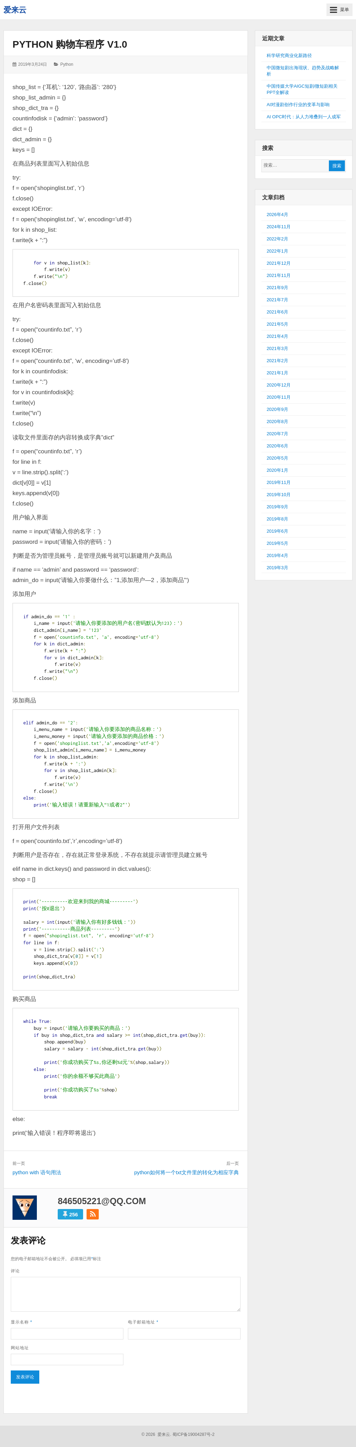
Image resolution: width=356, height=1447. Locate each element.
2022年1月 (277, 251)
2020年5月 (277, 458)
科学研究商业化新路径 (289, 55)
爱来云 (14, 10)
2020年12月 (279, 385)
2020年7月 (277, 433)
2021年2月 (277, 360)
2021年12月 (279, 263)
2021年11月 (279, 275)
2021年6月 (277, 312)
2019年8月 (277, 519)
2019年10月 (279, 494)
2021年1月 (277, 372)
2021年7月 (277, 299)
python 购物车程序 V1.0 (70, 44)
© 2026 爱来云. (156, 1434)
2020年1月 (277, 470)
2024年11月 (279, 226)
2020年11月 (279, 397)
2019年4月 (277, 555)
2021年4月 (277, 336)
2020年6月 (277, 445)
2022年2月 (277, 238)
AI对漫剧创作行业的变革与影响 (298, 104)
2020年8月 (277, 421)
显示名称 (21, 1322)
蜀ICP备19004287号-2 (193, 1434)
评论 (15, 1271)
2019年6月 (277, 531)
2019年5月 (277, 543)
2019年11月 (279, 482)
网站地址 (20, 1347)
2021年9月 (277, 287)
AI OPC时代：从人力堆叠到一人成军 (304, 116)
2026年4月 (277, 214)
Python (66, 64)
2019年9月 (277, 506)
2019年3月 (277, 567)
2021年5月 (277, 324)
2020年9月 (277, 409)
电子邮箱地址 (143, 1322)
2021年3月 (277, 348)
